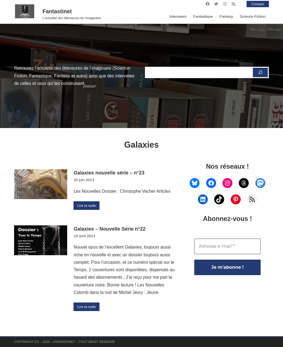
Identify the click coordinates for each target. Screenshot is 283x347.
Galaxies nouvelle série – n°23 (109, 173)
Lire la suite (87, 205)
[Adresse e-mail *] (227, 246)
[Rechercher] (260, 72)
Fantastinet (57, 11)
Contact (257, 4)
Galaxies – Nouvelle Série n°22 (109, 229)
